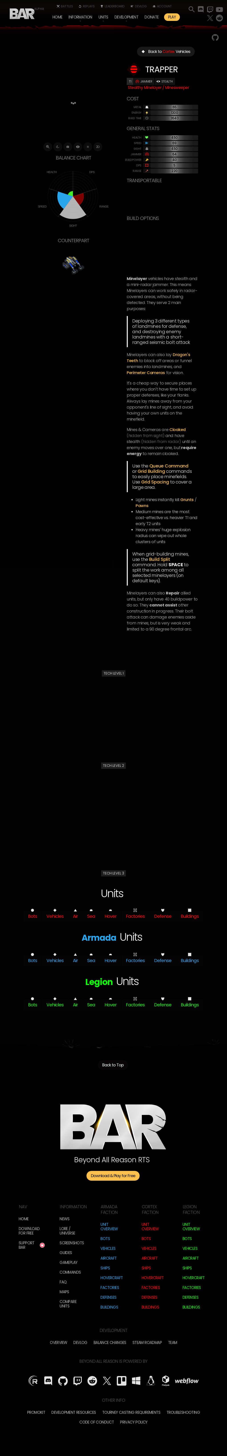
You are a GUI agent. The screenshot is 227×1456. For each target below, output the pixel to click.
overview (58, 1342)
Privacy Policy (134, 1422)
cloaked (177, 429)
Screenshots (72, 1243)
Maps (64, 1292)
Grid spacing (155, 482)
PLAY (172, 17)
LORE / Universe (67, 1231)
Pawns (142, 505)
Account (164, 6)
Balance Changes (110, 1342)
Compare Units (68, 1304)
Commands (70, 1272)
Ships (105, 1268)
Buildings (109, 1307)
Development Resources (73, 1412)
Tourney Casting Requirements (131, 1412)
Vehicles (107, 1248)
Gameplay (68, 1262)
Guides (66, 1252)
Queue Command (169, 466)
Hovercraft (111, 1278)
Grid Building (151, 471)
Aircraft (108, 1258)
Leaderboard (115, 6)
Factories (109, 1287)
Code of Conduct (96, 1422)
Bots (105, 1238)
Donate (152, 17)
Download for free (29, 1231)
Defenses (108, 1297)
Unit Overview (109, 1227)
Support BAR (26, 1245)
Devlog (141, 6)
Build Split (159, 559)
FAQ (63, 1282)
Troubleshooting (183, 1412)
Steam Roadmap (147, 1342)
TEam (172, 1342)
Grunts (187, 499)
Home (57, 17)
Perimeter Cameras (146, 372)
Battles (67, 6)
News (65, 1219)
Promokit (36, 1412)
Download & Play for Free (113, 1175)
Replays (88, 6)
